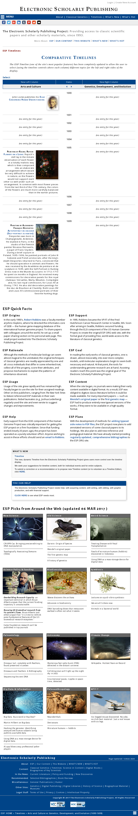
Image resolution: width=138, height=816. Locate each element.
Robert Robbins (33, 319)
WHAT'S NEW (100, 41)
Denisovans (52, 723)
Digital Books (93, 768)
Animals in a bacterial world (105, 609)
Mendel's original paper (84, 399)
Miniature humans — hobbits (61, 728)
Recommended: (20, 778)
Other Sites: (22, 787)
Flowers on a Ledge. (14, 154)
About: (25, 764)
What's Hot (128, 17)
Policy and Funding (63, 774)
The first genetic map (57, 555)
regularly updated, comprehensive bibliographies (98, 437)
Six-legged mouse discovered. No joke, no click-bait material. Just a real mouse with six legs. (110, 719)
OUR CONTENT (64, 41)
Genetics (35, 786)
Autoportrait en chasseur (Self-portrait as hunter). (20, 232)
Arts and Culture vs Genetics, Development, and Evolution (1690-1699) (65, 813)
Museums (35, 788)
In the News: (22, 774)
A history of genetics (57, 561)
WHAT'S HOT (117, 41)
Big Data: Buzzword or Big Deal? (20, 717)
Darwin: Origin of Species (59, 544)
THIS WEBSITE (82, 41)
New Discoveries (84, 774)
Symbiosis (97, 569)
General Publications (42, 782)
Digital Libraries (72, 786)
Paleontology (11, 635)
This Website (60, 764)
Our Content (44, 764)
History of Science (93, 786)
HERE (22, 472)
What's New (112, 17)
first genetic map (115, 399)
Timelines (97, 17)
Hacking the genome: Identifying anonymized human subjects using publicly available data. (20, 730)
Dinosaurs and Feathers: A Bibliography (23, 671)
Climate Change (100, 635)
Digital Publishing (52, 786)
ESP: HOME (7, 813)
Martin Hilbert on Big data (17, 723)
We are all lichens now (102, 603)
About (60, 17)
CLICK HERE (21, 495)
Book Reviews (65, 778)
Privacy (50, 792)
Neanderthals (54, 717)
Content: (24, 769)
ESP (51, 41)
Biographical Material (117, 786)
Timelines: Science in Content (68, 768)
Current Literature (40, 774)
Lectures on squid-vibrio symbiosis (107, 598)
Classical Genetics (77, 17)
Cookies (60, 792)
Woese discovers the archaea (60, 598)
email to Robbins (54, 437)
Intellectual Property (78, 792)
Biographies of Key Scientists (45, 770)
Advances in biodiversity (59, 603)
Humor (59, 782)
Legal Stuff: (22, 792)
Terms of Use (37, 792)
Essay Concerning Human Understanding (27, 98)
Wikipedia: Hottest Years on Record (108, 663)
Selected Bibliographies (43, 778)
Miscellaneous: (20, 782)
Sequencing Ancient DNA (16, 677)
